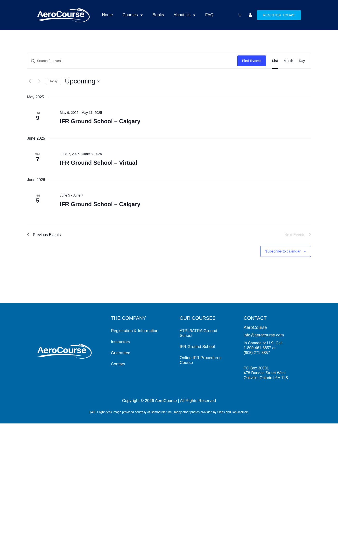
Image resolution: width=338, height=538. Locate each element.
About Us (185, 15)
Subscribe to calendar (283, 251)
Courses (133, 15)
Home (107, 15)
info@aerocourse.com (264, 335)
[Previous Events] (30, 81)
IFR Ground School (197, 346)
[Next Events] (39, 81)
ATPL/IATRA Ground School (198, 333)
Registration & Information (134, 330)
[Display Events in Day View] (302, 60)
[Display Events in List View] (275, 60)
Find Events (251, 61)
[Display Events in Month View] (288, 60)
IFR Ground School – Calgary (100, 121)
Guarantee (120, 353)
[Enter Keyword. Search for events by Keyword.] (132, 60)
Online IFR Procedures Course (200, 360)
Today (53, 81)
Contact (118, 364)
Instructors (120, 342)
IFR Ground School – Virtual (98, 162)
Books (158, 15)
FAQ (209, 15)
